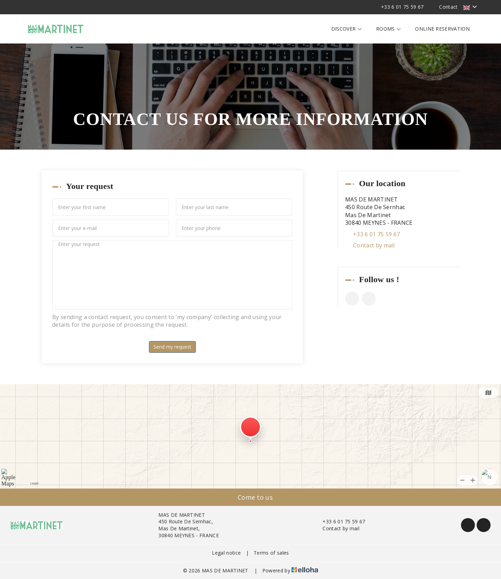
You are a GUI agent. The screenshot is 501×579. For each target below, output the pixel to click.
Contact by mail (374, 245)
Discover (346, 28)
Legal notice (226, 552)
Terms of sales (271, 552)
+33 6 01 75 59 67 (340, 521)
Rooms (388, 28)
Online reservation (442, 28)
